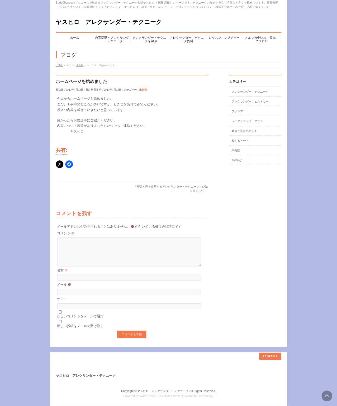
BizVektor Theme (168, 396)
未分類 (143, 89)
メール (64, 290)
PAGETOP (270, 356)
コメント (66, 233)
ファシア (237, 111)
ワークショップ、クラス (247, 121)
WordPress (147, 396)
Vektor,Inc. (191, 396)
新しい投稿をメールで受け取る (80, 332)
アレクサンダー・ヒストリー (250, 101)
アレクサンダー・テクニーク (250, 91)
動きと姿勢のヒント (244, 131)
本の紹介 (237, 160)
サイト (62, 304)
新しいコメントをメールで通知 (80, 322)
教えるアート (240, 140)
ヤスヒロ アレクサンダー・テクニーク (109, 22)
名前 (62, 276)
